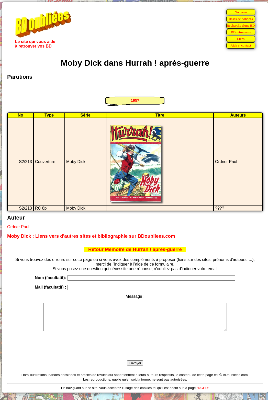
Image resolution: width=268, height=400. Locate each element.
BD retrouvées (241, 32)
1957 (135, 100)
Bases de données (241, 19)
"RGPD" (203, 393)
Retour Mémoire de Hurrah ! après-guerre (135, 249)
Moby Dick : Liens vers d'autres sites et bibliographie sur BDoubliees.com (91, 236)
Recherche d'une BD (241, 25)
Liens (241, 39)
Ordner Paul (18, 227)
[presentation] (135, 352)
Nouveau (240, 12)
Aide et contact (240, 45)
